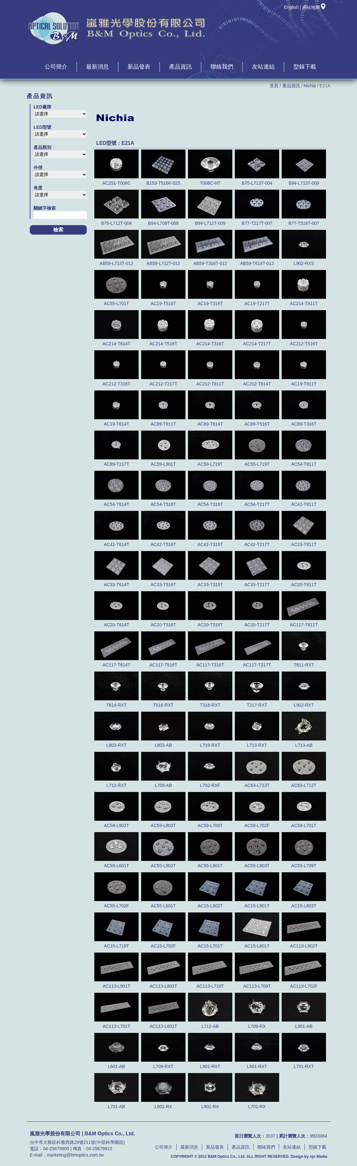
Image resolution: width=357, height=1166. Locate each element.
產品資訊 (180, 67)
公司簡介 (56, 67)
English (291, 7)
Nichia (310, 85)
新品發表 (139, 67)
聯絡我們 (221, 67)
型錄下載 (304, 67)
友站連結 (263, 67)
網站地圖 (314, 7)
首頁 (274, 85)
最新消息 (97, 67)
